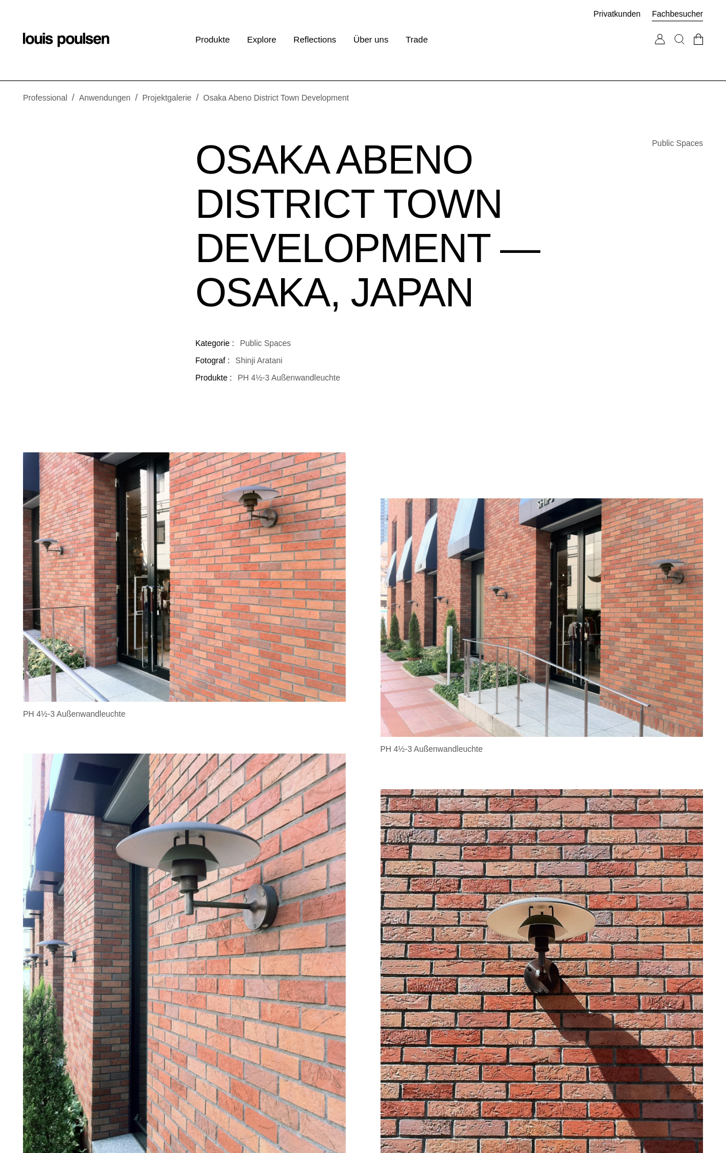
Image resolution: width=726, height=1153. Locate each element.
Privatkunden (617, 13)
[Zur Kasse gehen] (698, 51)
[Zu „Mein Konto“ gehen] (660, 51)
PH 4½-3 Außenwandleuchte (289, 377)
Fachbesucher (677, 13)
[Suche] (679, 51)
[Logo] (66, 40)
